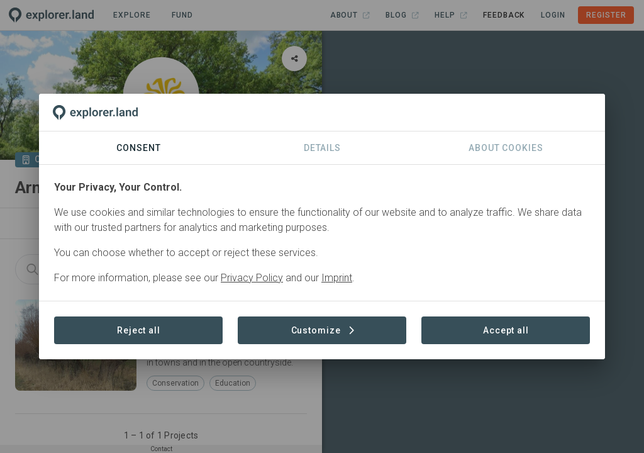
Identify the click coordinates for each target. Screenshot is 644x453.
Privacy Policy (252, 278)
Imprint (336, 278)
